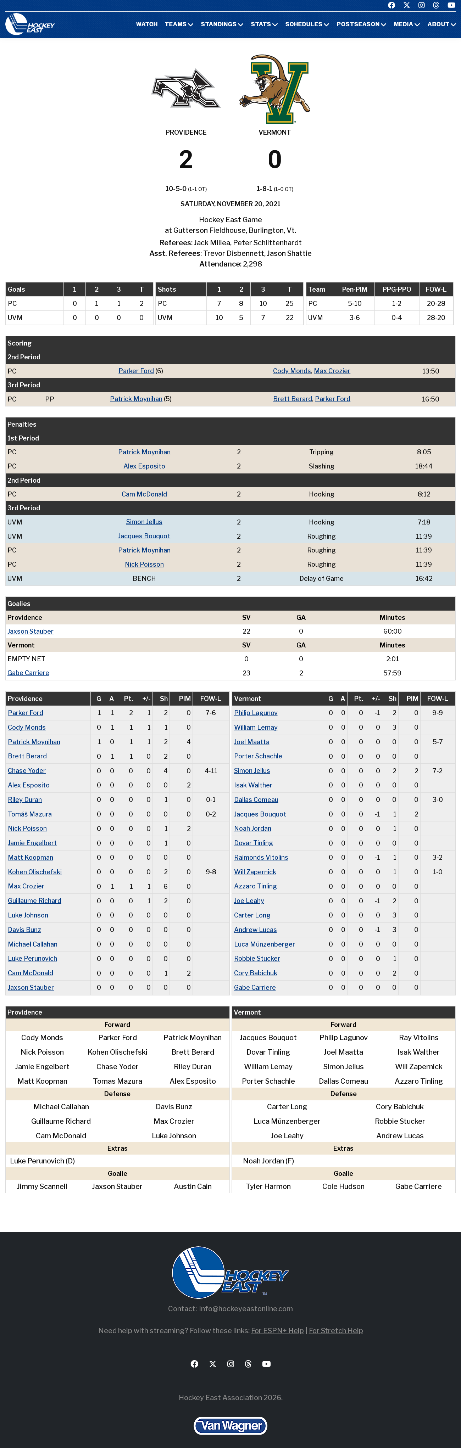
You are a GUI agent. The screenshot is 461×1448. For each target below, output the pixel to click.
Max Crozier (332, 371)
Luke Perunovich (32, 950)
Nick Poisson (144, 562)
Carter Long (252, 908)
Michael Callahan (32, 936)
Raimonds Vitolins (261, 851)
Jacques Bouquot (144, 534)
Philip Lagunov (256, 709)
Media (403, 24)
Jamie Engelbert (32, 837)
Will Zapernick (255, 865)
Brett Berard (292, 398)
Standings (219, 24)
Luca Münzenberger (264, 936)
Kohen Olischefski (35, 865)
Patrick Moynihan (136, 398)
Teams (176, 24)
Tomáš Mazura (30, 809)
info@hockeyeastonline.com (246, 1300)
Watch (147, 24)
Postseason (358, 24)
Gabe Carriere (28, 670)
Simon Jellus (144, 520)
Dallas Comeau (256, 794)
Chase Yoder (27, 766)
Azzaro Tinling (255, 879)
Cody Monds (292, 371)
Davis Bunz (24, 922)
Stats (261, 24)
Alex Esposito (144, 465)
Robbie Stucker (257, 950)
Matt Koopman (30, 851)
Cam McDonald (144, 492)
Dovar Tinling (253, 837)
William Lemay (256, 724)
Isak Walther (253, 780)
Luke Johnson (28, 908)
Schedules (304, 24)
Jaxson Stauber (30, 628)
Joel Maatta (252, 738)
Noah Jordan (253, 823)
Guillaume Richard (34, 894)
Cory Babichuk (255, 965)
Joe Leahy (249, 894)
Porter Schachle (258, 752)
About (439, 24)
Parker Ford (136, 371)
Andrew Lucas (255, 922)
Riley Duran (25, 794)
